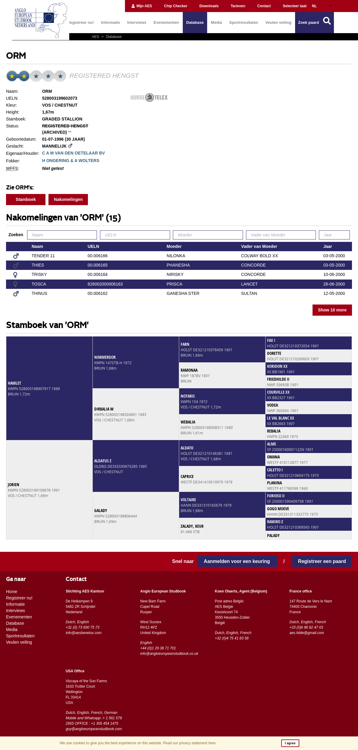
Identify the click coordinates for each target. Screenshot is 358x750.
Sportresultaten (243, 22)
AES (96, 37)
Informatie (110, 22)
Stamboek (26, 199)
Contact (264, 6)
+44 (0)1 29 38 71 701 (158, 648)
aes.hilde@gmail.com (306, 633)
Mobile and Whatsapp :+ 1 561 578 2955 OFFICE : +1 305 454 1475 (94, 721)
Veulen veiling (278, 22)
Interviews (136, 22)
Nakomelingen (68, 199)
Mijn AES (141, 6)
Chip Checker (175, 6)
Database (195, 22)
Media (216, 22)
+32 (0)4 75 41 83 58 (232, 638)
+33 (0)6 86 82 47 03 (306, 627)
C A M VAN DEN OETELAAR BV (73, 153)
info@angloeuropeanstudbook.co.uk (169, 654)
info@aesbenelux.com (83, 633)
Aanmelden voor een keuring (237, 561)
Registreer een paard (322, 561)
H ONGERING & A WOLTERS (70, 160)
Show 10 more (332, 310)
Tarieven (238, 6)
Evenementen (166, 22)
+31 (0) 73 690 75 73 (82, 627)
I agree (290, 743)
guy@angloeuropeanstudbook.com (94, 729)
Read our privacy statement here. (189, 743)
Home (11, 591)
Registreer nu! (80, 22)
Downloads (209, 6)
